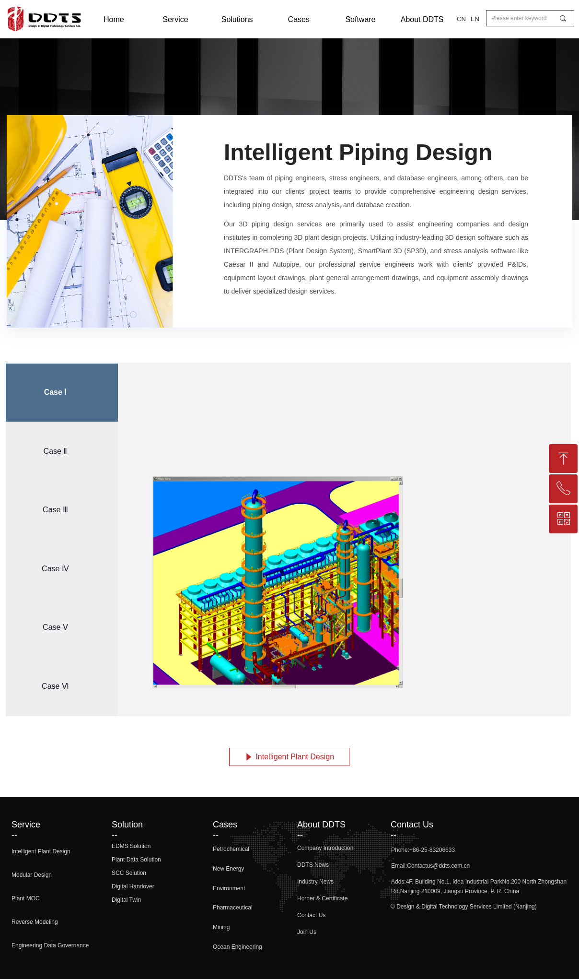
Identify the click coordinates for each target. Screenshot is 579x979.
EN (475, 19)
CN (461, 19)
